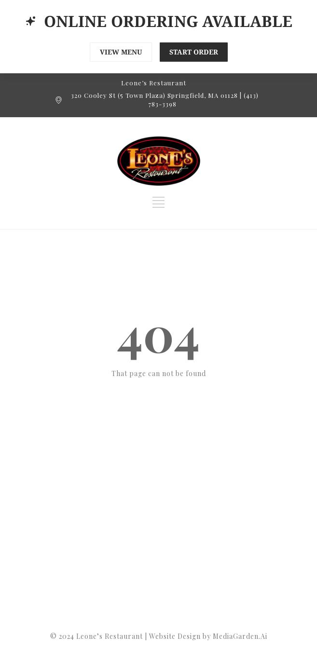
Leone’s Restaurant (153, 83)
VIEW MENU (121, 51)
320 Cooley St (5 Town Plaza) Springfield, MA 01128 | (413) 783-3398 (165, 99)
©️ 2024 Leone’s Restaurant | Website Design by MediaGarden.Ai (158, 636)
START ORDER (193, 51)
